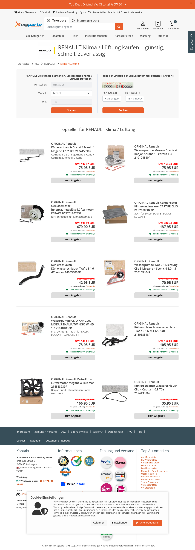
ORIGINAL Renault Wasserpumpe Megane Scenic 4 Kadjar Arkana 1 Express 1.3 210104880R (155, 152)
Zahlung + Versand (46, 431)
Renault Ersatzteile (150, 479)
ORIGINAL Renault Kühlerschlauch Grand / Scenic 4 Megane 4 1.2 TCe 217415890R (72, 147)
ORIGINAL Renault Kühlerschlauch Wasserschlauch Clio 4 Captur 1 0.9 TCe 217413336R (155, 387)
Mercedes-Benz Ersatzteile (154, 471)
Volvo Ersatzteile (149, 484)
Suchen (71, 110)
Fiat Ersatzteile (148, 465)
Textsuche (59, 20)
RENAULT (49, 63)
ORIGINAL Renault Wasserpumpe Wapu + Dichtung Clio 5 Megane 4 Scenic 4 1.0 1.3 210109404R (155, 266)
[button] (192, 3)
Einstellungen (120, 522)
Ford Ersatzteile (149, 468)
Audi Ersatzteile (149, 457)
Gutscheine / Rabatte (57, 440)
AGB (63, 431)
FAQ (129, 431)
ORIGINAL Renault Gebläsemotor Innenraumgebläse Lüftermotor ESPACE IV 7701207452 (72, 207)
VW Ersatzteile (148, 487)
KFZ (37, 63)
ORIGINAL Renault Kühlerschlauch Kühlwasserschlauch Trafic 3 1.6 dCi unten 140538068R (72, 266)
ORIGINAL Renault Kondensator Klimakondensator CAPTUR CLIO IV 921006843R (156, 206)
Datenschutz (115, 431)
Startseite (23, 63)
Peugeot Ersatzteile (150, 476)
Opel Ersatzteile (149, 473)
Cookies (20, 440)
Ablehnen (99, 522)
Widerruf (98, 431)
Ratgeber (35, 440)
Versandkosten (90, 171)
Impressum (23, 431)
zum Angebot (73, 180)
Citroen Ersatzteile (150, 462)
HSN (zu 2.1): (109, 92)
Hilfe (139, 431)
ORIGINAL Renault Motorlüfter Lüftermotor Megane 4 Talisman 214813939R (72, 383)
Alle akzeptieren (147, 522)
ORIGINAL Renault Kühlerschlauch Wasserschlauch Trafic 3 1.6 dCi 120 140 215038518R (155, 329)
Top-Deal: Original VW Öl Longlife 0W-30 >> (97, 4)
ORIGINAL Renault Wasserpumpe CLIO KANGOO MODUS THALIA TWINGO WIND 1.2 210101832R (72, 322)
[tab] (56, 20)
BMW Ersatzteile (149, 459)
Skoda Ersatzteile (149, 482)
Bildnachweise (79, 431)
